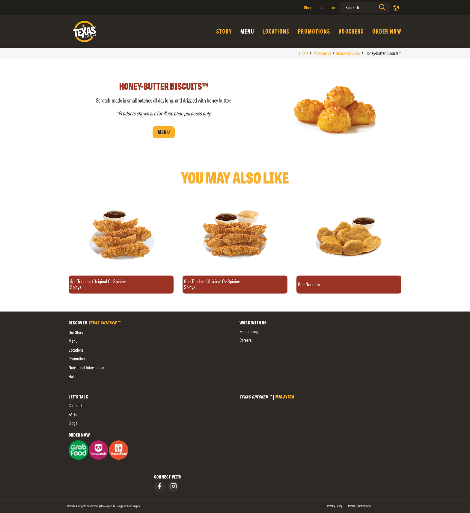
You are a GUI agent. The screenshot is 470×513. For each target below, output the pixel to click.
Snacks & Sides (348, 53)
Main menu (322, 53)
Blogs (308, 7)
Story (224, 31)
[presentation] (365, 7)
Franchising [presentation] (248, 331)
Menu (247, 31)
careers (245, 340)
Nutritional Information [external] (86, 368)
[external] (150, 385)
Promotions (314, 31)
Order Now (386, 31)
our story (76, 332)
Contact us (328, 7)
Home (303, 53)
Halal (72, 376)
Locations (275, 31)
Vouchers (351, 31)
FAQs (73, 414)
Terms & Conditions (359, 506)
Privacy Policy (334, 506)
